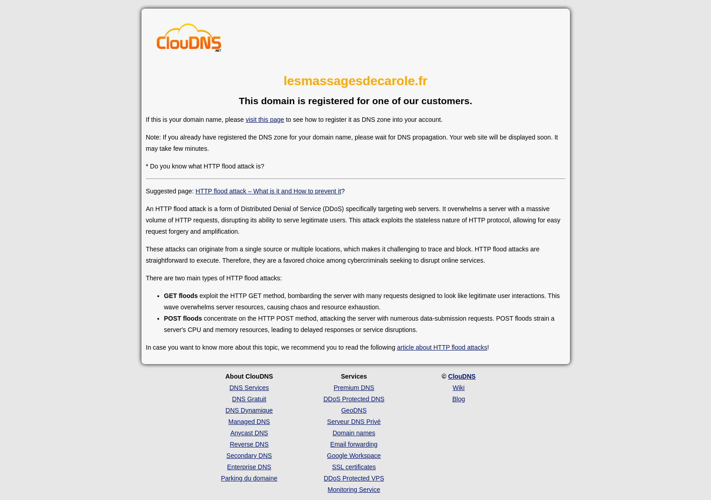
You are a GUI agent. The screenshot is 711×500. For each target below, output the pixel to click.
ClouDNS (462, 376)
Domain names (353, 433)
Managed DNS (249, 421)
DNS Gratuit (249, 399)
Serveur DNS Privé (353, 421)
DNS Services (249, 387)
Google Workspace (354, 455)
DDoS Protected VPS (354, 478)
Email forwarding (353, 444)
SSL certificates (354, 467)
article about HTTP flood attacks (442, 347)
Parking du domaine (249, 478)
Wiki (458, 387)
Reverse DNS (249, 444)
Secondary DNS (249, 455)
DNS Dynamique (249, 410)
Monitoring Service (354, 489)
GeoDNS (353, 410)
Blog (458, 399)
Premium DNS (354, 387)
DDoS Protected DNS (354, 399)
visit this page (265, 119)
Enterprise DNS (249, 467)
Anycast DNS (249, 433)
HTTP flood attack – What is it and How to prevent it (268, 191)
